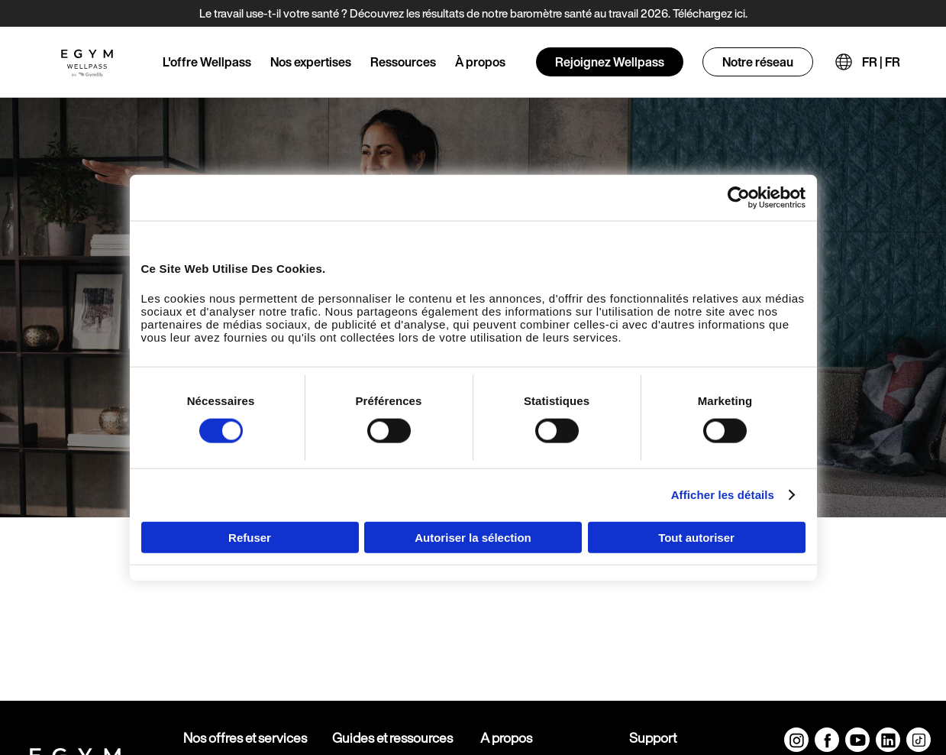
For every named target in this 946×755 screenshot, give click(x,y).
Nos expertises (310, 62)
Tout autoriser (696, 536)
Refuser (249, 536)
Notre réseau (757, 62)
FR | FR (881, 62)
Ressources (403, 62)
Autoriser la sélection (473, 536)
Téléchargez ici (709, 13)
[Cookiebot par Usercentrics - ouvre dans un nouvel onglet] (739, 197)
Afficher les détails (722, 494)
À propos (480, 62)
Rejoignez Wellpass (609, 62)
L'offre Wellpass (207, 62)
